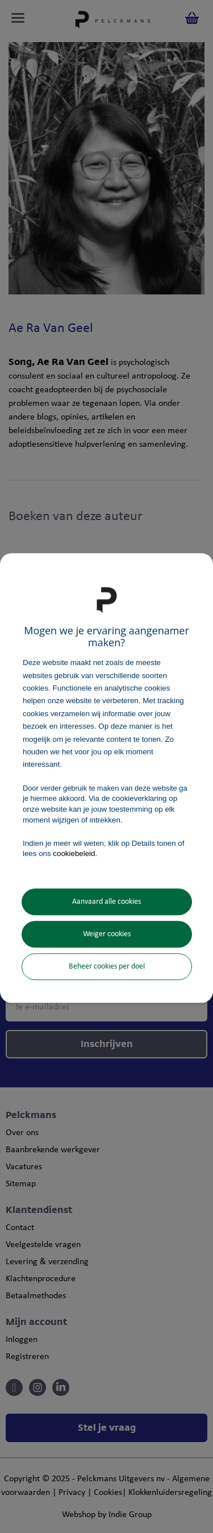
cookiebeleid (74, 854)
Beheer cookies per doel (107, 966)
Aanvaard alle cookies (106, 902)
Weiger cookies (107, 934)
